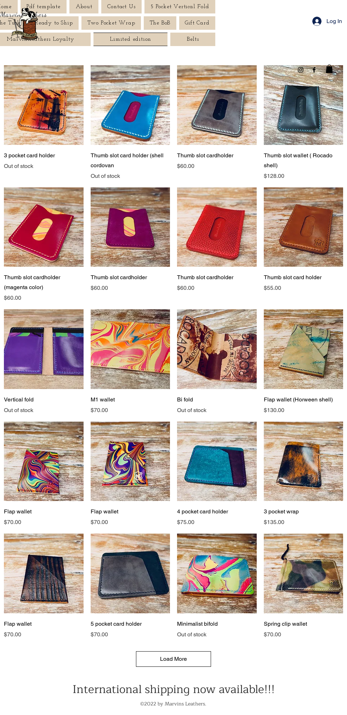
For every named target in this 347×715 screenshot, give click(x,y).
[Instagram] (300, 69)
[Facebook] (314, 69)
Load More (173, 658)
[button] (329, 68)
